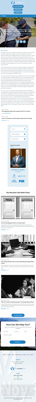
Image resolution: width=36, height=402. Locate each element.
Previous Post (7, 113)
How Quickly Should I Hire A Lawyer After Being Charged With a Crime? (17, 262)
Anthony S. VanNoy (18, 170)
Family (13, 354)
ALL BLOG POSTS (18, 315)
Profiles (4, 354)
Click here (10, 104)
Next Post (4, 120)
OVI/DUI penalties (26, 70)
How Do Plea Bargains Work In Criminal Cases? (13, 223)
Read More (3, 229)
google (24, 41)
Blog (28, 354)
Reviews (24, 354)
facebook (17, 41)
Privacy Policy (28, 398)
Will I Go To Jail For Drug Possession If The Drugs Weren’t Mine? (17, 302)
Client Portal (18, 12)
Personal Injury (18, 354)
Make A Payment (18, 9)
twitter (21, 41)
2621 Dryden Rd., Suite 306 (18, 362)
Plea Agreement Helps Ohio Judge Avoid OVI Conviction (16, 111)
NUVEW (6, 398)
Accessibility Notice (18, 399)
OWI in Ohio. (19, 98)
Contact (31, 354)
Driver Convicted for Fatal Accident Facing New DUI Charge (17, 118)
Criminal (9, 354)
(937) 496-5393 (18, 379)
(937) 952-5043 (19, 6)
